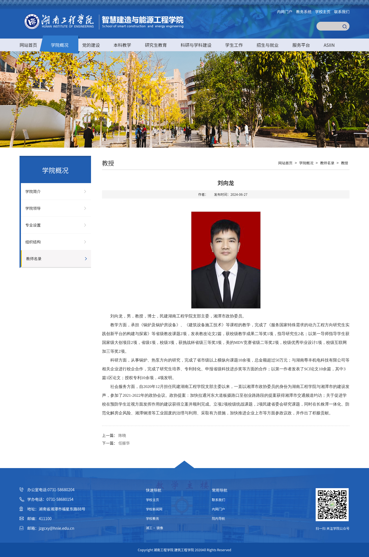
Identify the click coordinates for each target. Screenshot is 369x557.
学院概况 (59, 45)
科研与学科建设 (196, 45)
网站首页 (28, 45)
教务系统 (304, 11)
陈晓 (122, 435)
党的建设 (91, 45)
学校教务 (152, 518)
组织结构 (33, 241)
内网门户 (285, 11)
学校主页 (323, 11)
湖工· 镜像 (154, 527)
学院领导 (33, 208)
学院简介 (33, 191)
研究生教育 (156, 45)
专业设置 (33, 225)
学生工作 (234, 45)
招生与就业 (268, 45)
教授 (344, 162)
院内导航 (218, 518)
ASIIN (329, 45)
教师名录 (34, 258)
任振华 (124, 443)
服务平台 (301, 45)
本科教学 (122, 45)
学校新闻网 (154, 509)
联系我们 (341, 11)
